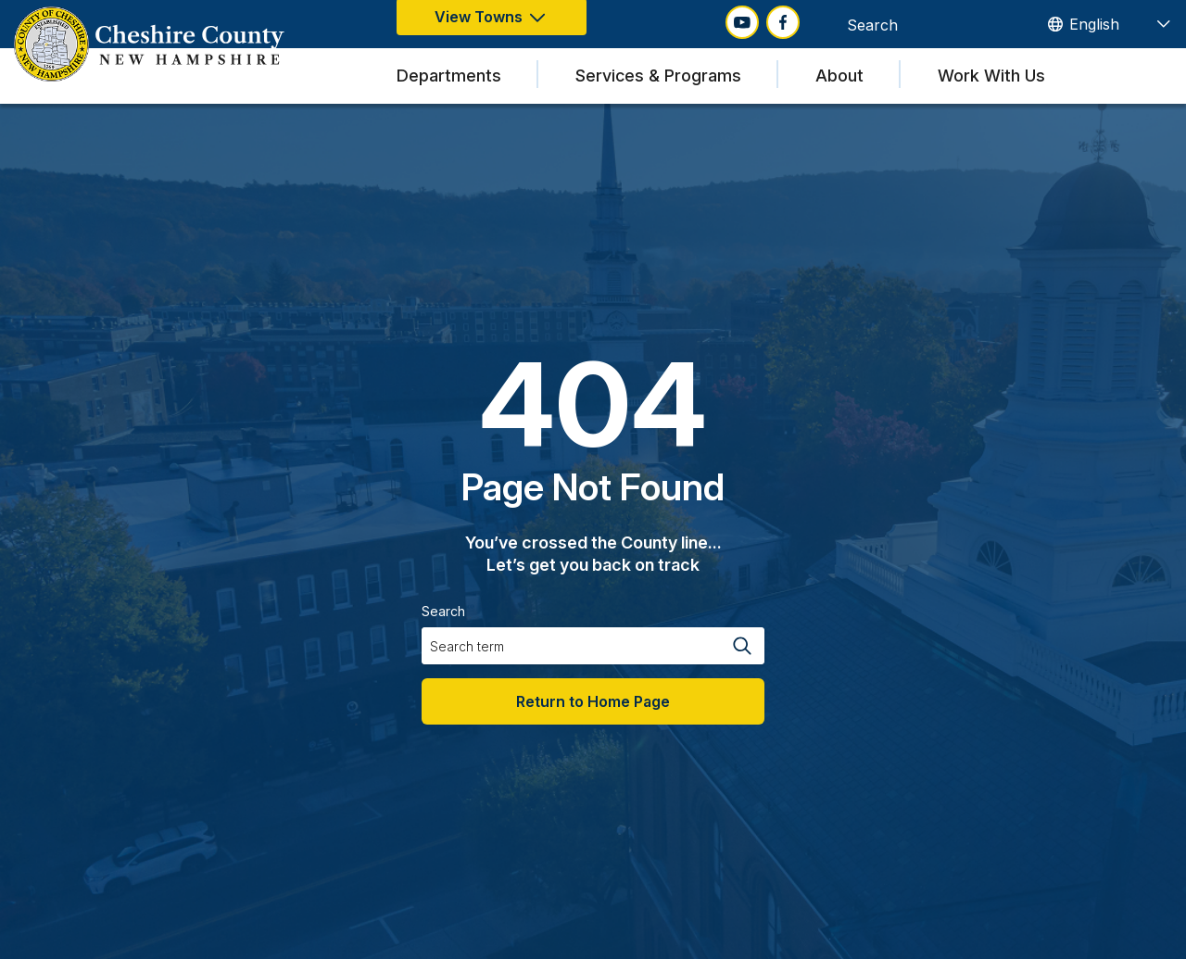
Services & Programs (658, 75)
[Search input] (916, 24)
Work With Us (991, 75)
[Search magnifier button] (1008, 24)
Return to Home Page (593, 701)
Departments (449, 75)
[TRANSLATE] (1108, 24)
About (839, 75)
